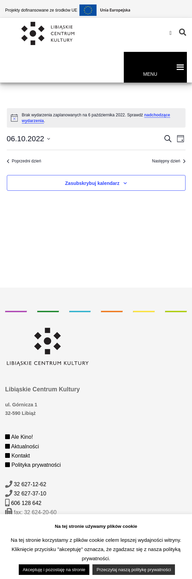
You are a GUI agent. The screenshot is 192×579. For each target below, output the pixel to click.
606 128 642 (26, 503)
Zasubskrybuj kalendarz (92, 183)
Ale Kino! (19, 437)
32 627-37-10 (30, 493)
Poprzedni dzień (24, 161)
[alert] (96, 118)
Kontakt (17, 456)
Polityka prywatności (33, 465)
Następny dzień (169, 161)
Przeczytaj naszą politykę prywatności (134, 569)
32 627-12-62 (30, 484)
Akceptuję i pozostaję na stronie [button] (54, 569)
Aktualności (22, 446)
